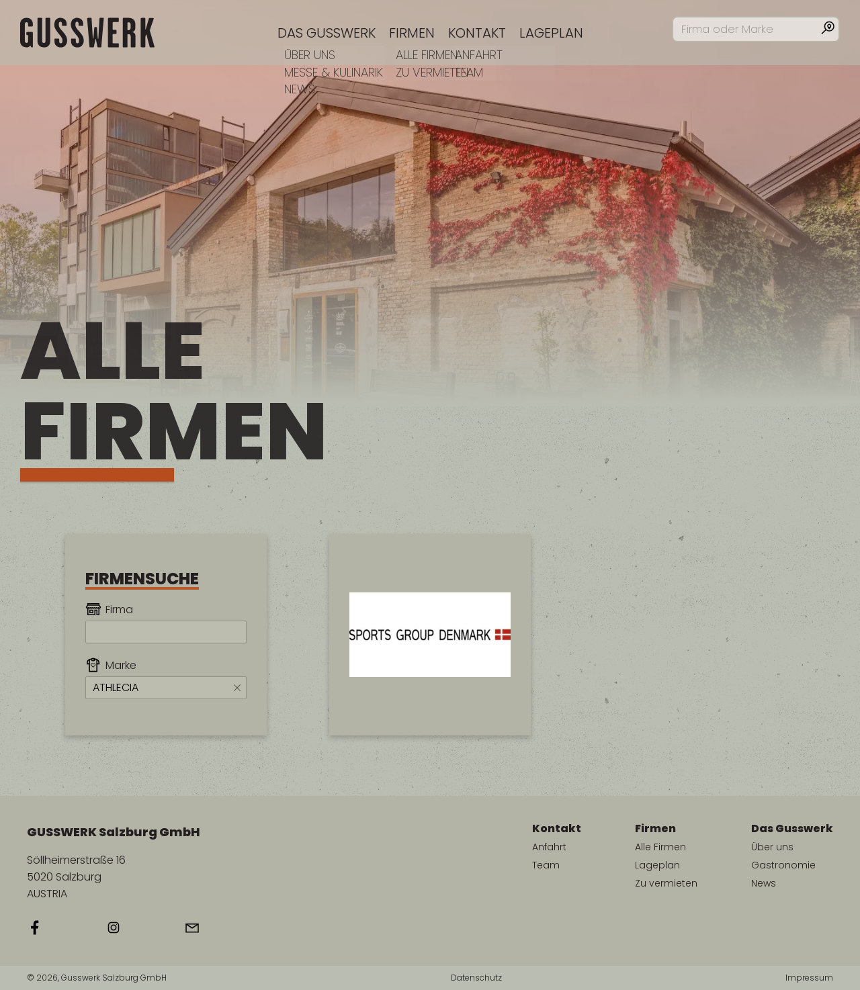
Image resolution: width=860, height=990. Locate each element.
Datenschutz (476, 978)
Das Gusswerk (326, 33)
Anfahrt (549, 847)
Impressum (809, 978)
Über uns (772, 847)
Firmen (412, 33)
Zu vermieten (666, 883)
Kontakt (477, 33)
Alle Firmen (660, 847)
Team (546, 865)
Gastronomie (783, 865)
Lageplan (551, 33)
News (763, 883)
